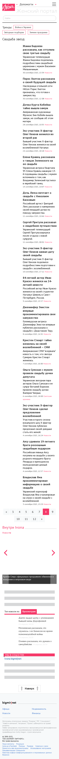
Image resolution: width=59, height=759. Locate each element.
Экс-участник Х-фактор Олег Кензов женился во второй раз (38, 134)
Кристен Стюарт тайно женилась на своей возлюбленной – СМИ (37, 343)
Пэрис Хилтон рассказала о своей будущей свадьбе (39, 80)
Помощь (22, 746)
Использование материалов (40, 748)
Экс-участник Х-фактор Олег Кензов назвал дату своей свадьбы (38, 251)
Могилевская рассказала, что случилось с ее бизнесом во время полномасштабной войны (36, 631)
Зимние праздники (38, 32)
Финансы (36, 713)
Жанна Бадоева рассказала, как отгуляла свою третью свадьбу (38, 49)
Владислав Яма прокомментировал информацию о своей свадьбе (36, 482)
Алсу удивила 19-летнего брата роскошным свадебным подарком (39, 445)
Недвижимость (39, 708)
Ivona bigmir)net (13, 658)
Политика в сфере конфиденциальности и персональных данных (27, 753)
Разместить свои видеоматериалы (15, 748)
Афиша (5, 708)
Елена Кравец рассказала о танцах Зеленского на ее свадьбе (39, 160)
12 (34, 519)
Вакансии (5, 755)
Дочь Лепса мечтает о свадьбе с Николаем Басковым (37, 196)
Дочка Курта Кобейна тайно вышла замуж (37, 106)
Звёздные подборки (14, 32)
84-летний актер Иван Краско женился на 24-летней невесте (37, 281)
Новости (48, 72)
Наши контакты (8, 744)
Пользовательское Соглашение (13, 750)
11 (26, 519)
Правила (30, 746)
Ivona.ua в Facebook (9, 746)
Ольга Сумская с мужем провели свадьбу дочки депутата (38, 373)
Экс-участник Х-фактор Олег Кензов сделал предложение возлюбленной (38, 411)
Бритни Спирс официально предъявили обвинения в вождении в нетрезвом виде (28, 578)
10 (18, 519)
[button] (5, 557)
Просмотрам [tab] (29, 611)
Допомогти (26, 4)
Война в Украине (23, 27)
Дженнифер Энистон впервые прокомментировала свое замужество (39, 312)
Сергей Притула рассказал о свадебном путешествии (40, 224)
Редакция (20, 744)
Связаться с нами (41, 746)
